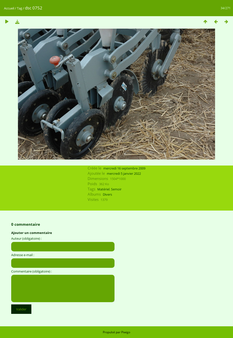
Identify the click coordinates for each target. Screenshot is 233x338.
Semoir (116, 189)
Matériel (103, 189)
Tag (19, 8)
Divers (107, 194)
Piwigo (125, 332)
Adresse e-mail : (22, 255)
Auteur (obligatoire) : (26, 238)
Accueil (9, 8)
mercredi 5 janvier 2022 (124, 173)
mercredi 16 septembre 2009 (124, 168)
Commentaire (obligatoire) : (31, 271)
